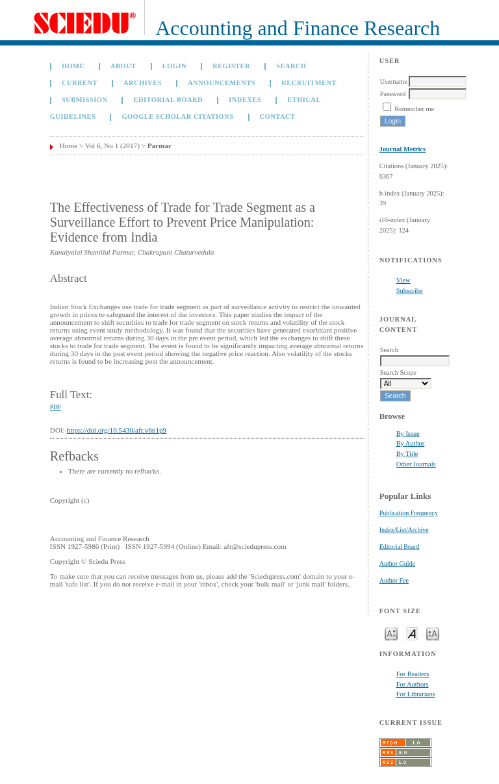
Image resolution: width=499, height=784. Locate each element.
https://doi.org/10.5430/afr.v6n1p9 (117, 430)
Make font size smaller (391, 633)
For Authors (412, 684)
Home (73, 66)
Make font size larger (432, 633)
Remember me (414, 108)
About (123, 66)
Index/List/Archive (404, 529)
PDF (55, 407)
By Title (407, 453)
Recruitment (309, 82)
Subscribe (409, 290)
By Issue (408, 433)
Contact (278, 116)
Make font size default (411, 633)
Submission (84, 99)
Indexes (245, 99)
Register (231, 66)
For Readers (412, 673)
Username (393, 81)
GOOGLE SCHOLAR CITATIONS (177, 116)
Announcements (221, 82)
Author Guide (397, 563)
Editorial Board (399, 546)
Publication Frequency (408, 512)
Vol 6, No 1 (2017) (112, 145)
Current (79, 82)
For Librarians (415, 694)
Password (393, 93)
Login (174, 66)
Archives (142, 82)
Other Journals (416, 464)
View (403, 280)
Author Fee (394, 580)
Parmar (159, 145)
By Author (410, 443)
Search (291, 66)
